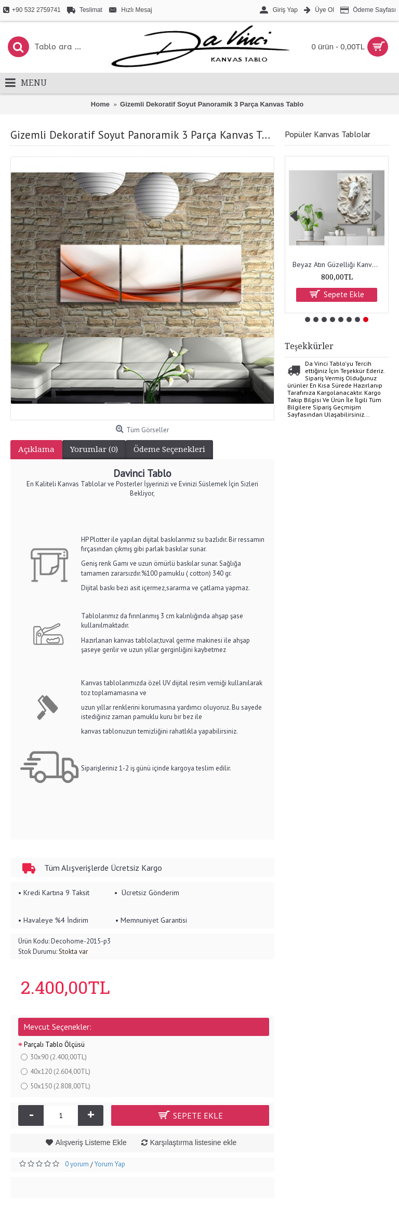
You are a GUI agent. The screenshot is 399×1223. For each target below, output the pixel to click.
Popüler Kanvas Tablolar (327, 134)
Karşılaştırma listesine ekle (193, 1142)
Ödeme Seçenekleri (169, 449)
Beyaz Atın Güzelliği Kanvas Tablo (338, 264)
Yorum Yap (110, 1164)
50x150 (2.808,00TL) (55, 1086)
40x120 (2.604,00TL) (55, 1071)
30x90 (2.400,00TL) (54, 1057)
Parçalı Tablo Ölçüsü (54, 1044)
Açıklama (36, 449)
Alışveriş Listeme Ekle (91, 1142)
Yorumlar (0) (94, 449)
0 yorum (77, 1164)
